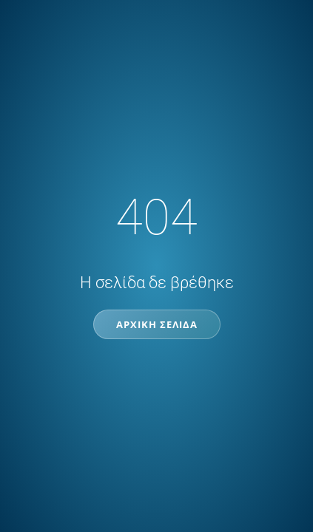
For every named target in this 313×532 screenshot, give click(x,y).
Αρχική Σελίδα (157, 324)
